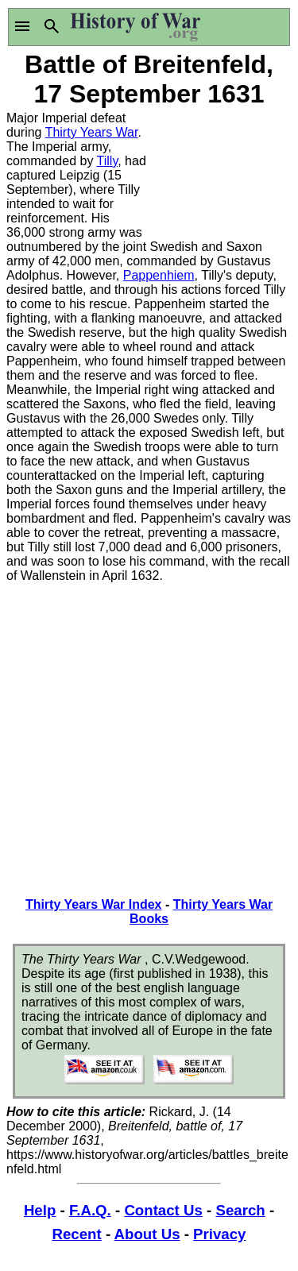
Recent (77, 1234)
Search (240, 1210)
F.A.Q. (90, 1210)
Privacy (219, 1234)
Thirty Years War (91, 132)
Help (40, 1210)
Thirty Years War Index (93, 904)
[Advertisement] (220, 170)
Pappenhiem (159, 275)
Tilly (107, 161)
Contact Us (163, 1210)
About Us (147, 1234)
